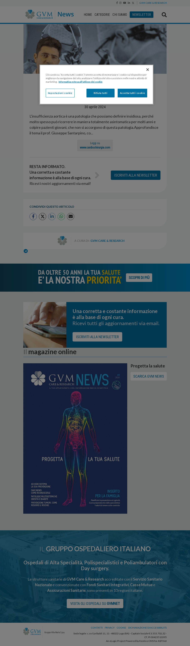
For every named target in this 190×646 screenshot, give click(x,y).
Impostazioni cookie (60, 93)
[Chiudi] (147, 69)
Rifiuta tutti (100, 93)
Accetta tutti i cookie (132, 93)
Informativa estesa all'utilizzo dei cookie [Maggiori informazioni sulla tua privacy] (80, 81)
